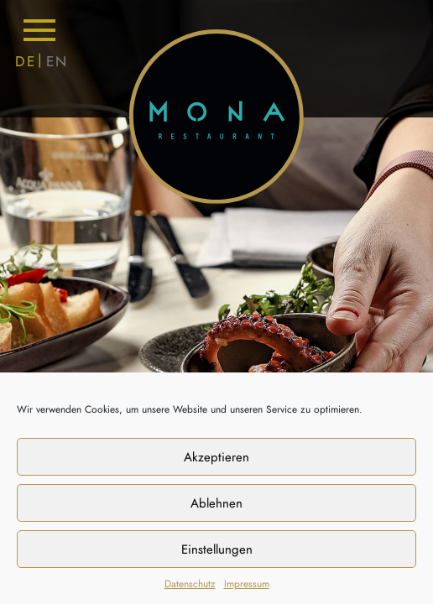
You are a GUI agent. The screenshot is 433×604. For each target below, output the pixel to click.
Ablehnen (216, 503)
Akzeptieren (216, 457)
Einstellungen (217, 549)
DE (25, 61)
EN (57, 61)
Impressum (246, 584)
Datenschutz (190, 584)
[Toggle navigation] (39, 30)
